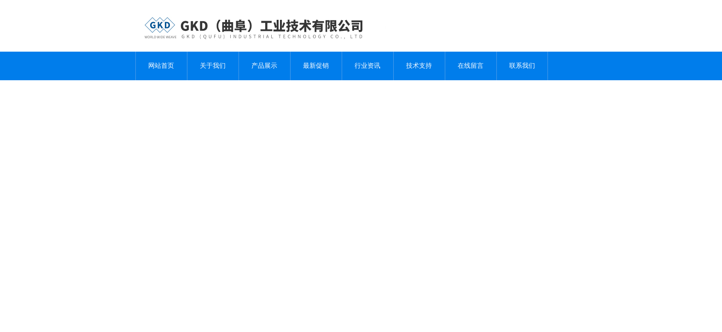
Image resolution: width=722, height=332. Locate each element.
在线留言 (470, 65)
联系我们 (522, 65)
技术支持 (419, 65)
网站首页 (161, 65)
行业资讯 (367, 65)
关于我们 (213, 65)
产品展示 (264, 65)
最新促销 (316, 65)
